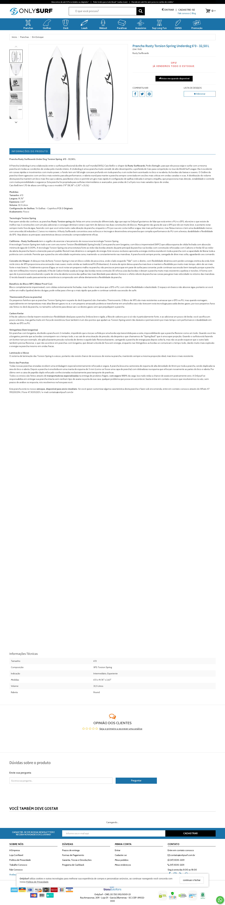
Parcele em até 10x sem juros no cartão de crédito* (153, 2)
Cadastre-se (186, 9)
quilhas (130, 178)
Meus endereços (123, 864)
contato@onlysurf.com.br (181, 855)
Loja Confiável (16, 855)
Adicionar (199, 93)
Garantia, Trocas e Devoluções (77, 860)
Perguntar (136, 780)
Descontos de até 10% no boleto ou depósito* (70, 2)
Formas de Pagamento (73, 855)
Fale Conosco (16, 869)
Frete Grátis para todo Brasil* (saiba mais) (110, 2)
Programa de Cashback (73, 864)
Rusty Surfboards (140, 53)
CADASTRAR (190, 833)
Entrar (169, 9)
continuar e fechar (191, 880)
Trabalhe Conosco (18, 864)
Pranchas (24, 362)
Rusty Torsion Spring (58, 260)
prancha (117, 172)
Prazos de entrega (71, 850)
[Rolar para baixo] (16, 122)
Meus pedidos (121, 860)
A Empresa (14, 850)
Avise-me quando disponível (174, 78)
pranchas (42, 300)
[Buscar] (140, 11)
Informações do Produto (30, 151)
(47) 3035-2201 (176, 860)
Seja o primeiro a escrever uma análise (120, 728)
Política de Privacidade (37, 882)
